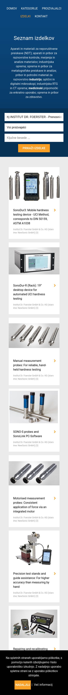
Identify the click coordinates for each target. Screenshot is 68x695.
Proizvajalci (51, 8)
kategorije (29, 8)
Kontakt (41, 16)
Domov (12, 8)
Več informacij (43, 684)
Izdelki (25, 16)
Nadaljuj (22, 685)
